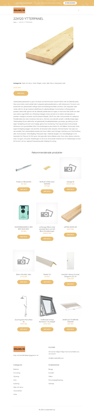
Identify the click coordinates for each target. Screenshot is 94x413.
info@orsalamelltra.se (56, 358)
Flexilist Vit (47, 274)
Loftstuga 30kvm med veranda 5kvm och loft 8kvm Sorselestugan (47, 229)
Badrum (16, 369)
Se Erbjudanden (70, 3)
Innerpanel (58, 83)
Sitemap (51, 384)
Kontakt (51, 373)
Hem (15, 22)
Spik (48, 83)
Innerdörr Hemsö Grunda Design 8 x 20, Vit (70, 275)
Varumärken (17, 391)
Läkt (63, 83)
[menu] (79, 10)
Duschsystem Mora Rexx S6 (23, 321)
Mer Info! (20, 93)
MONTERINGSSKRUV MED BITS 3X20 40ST (24, 228)
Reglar (39, 83)
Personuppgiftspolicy (56, 380)
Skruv (52, 83)
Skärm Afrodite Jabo (23, 274)
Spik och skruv (27, 83)
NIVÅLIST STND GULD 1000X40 (47, 183)
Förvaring (16, 373)
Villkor (51, 376)
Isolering (16, 384)
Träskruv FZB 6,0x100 (23, 182)
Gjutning (16, 376)
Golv (15, 380)
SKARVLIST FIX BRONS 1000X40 (70, 321)
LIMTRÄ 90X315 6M (70, 227)
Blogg (51, 369)
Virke (34, 83)
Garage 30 (70, 182)
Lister (44, 83)
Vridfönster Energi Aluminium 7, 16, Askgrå (47, 321)
